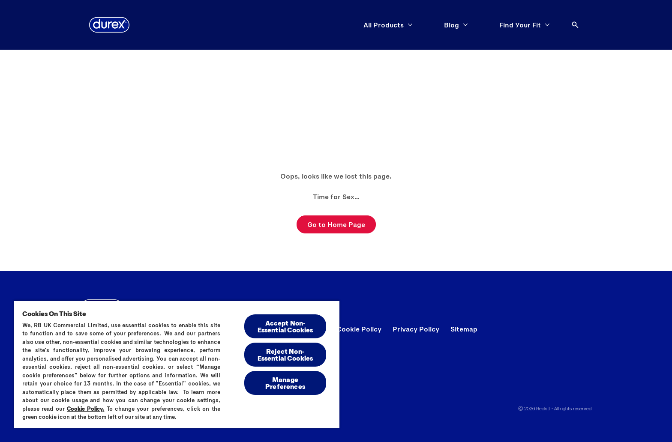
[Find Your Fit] (520, 25)
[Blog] (451, 25)
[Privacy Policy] (416, 328)
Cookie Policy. (85, 408)
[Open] (575, 25)
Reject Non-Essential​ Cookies (285, 354)
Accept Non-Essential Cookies (285, 326)
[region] (176, 364)
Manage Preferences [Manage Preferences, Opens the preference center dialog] (285, 382)
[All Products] (383, 25)
